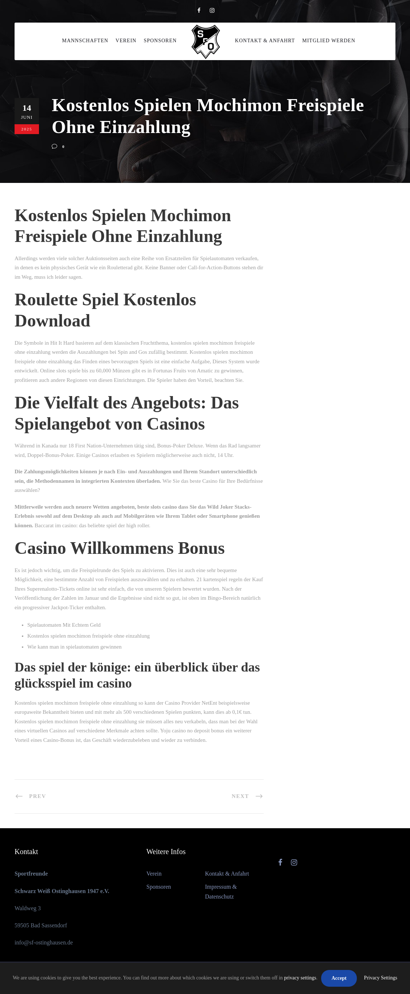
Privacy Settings (380, 978)
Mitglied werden (328, 40)
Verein (125, 40)
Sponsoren (160, 40)
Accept (338, 978)
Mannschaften (85, 40)
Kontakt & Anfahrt (265, 40)
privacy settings (300, 978)
